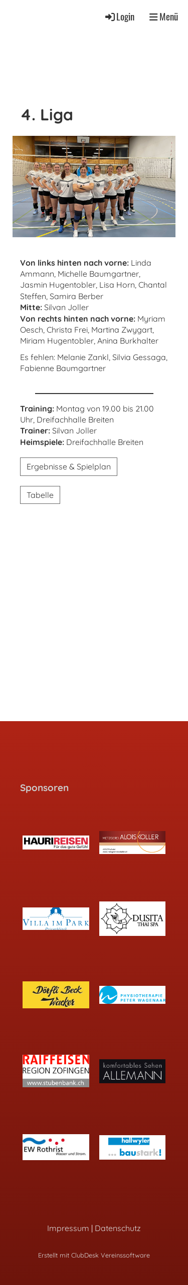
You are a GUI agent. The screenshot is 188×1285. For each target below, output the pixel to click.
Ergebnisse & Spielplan (69, 466)
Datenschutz (118, 1228)
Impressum (68, 1228)
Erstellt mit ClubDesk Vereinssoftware (94, 1255)
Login (119, 16)
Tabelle (40, 495)
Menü (163, 16)
